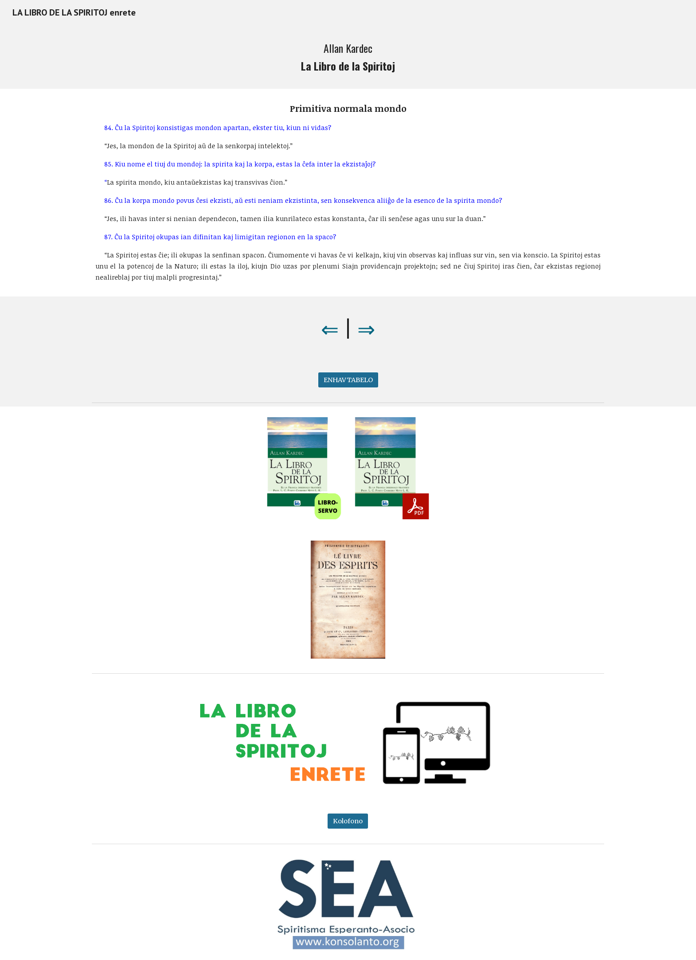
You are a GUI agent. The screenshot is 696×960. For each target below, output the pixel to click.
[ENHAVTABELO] (348, 380)
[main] (348, 57)
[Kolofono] (348, 820)
